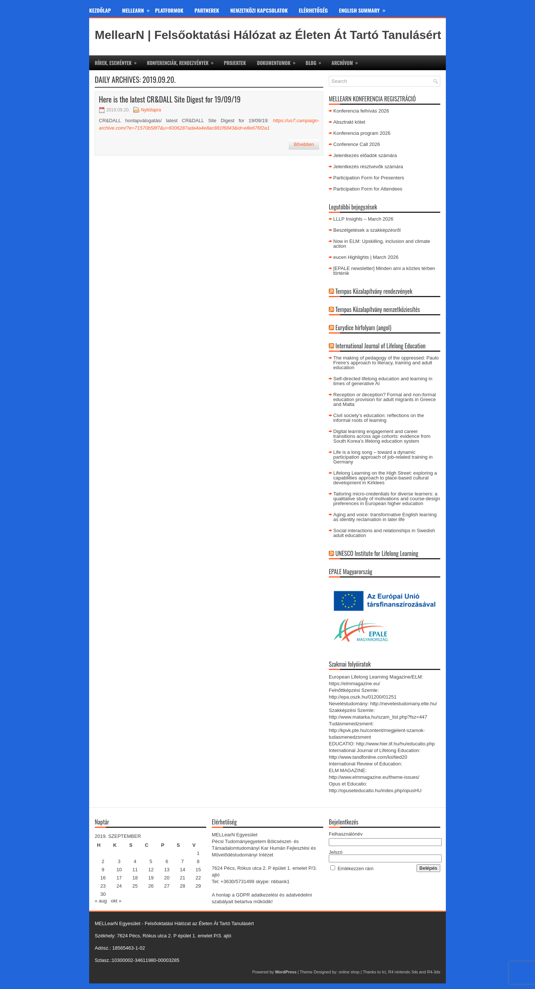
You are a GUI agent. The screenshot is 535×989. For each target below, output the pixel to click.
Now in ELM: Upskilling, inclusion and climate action (381, 243)
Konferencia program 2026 (361, 133)
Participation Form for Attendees (367, 189)
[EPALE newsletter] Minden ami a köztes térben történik (384, 271)
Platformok (169, 10)
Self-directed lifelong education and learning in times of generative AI (382, 381)
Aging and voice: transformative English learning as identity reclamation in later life (385, 517)
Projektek (235, 62)
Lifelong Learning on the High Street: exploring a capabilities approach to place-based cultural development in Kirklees (385, 477)
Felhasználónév (346, 834)
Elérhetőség (313, 10)
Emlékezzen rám (356, 868)
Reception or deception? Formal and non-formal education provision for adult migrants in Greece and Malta (384, 399)
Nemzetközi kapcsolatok (259, 10)
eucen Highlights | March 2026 (365, 257)
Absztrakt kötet (349, 122)
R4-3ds (433, 972)
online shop (348, 972)
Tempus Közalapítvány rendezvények (373, 291)
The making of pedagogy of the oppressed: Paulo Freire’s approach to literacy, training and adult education (386, 362)
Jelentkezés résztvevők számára (368, 166)
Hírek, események (118, 60)
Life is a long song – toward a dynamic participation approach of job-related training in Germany (382, 457)
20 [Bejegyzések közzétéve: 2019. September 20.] (166, 878)
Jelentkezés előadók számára (365, 155)
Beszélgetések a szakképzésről (367, 230)
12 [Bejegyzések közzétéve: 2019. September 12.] (150, 869)
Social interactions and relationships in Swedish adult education (384, 533)
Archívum (347, 60)
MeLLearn (138, 9)
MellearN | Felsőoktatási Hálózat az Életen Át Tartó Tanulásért (268, 35)
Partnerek (207, 10)
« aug (101, 901)
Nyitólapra (151, 110)
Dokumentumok (278, 60)
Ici (384, 972)
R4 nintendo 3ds (403, 972)
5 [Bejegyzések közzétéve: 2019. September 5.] (151, 861)
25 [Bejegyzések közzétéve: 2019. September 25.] (134, 886)
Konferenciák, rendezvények (182, 60)
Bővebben (304, 144)
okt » (116, 901)
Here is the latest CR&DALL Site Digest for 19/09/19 (170, 99)
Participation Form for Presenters (368, 177)
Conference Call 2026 (356, 144)
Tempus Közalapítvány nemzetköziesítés (377, 309)
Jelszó (336, 852)
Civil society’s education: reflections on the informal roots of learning (378, 418)
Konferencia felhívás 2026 (361, 111)
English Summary (365, 9)
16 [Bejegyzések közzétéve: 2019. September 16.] (103, 878)
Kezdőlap (100, 10)
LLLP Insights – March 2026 (363, 219)
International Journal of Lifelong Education (380, 345)
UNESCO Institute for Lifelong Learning (376, 553)
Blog (316, 60)
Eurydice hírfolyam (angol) (363, 327)
